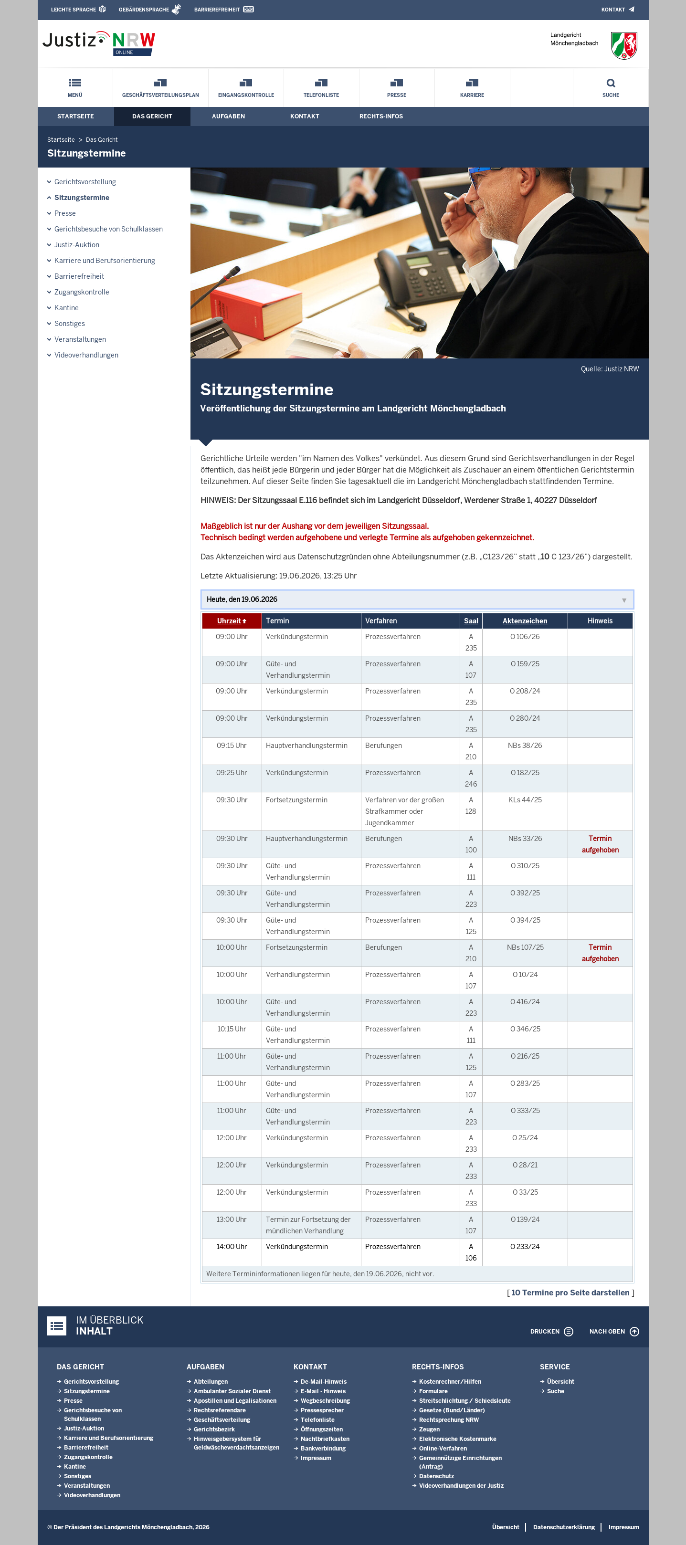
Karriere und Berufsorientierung (104, 260)
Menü (75, 95)
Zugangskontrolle (81, 292)
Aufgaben (228, 116)
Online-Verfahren (443, 1448)
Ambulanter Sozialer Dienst (232, 1391)
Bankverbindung (323, 1448)
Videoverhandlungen (86, 355)
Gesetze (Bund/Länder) (452, 1410)
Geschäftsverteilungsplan (160, 95)
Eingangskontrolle (246, 95)
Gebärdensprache (144, 10)
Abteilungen (211, 1382)
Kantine (66, 308)
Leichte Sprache (73, 10)
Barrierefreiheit (217, 10)
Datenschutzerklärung (564, 1527)
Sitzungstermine (81, 197)
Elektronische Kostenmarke (457, 1439)
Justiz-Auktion (76, 245)
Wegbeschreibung (325, 1401)
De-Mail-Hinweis (324, 1382)
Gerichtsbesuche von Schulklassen (108, 229)
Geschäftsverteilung (222, 1420)
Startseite (75, 116)
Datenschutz (436, 1476)
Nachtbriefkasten (325, 1439)
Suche (610, 95)
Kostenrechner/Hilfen (450, 1382)
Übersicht (560, 1382)
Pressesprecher (322, 1410)
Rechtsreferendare (220, 1410)
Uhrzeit (229, 621)
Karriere (472, 95)
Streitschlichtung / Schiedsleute (465, 1401)
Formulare (433, 1391)
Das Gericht (152, 116)
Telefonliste (321, 95)
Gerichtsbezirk (214, 1429)
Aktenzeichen (525, 621)
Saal (471, 621)
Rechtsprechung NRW (449, 1420)
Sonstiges (69, 323)
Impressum (316, 1458)
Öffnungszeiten (322, 1429)
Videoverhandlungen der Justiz (461, 1486)
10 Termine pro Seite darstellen (571, 1293)
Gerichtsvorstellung (85, 182)
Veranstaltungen (80, 339)
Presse (396, 95)
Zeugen (429, 1429)
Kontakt (613, 10)
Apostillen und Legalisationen (235, 1401)
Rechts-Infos (381, 116)
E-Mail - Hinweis (323, 1391)
